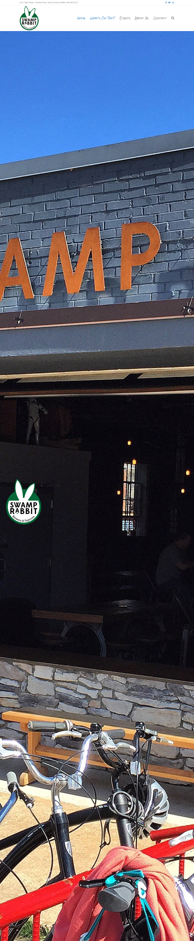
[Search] (171, 18)
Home (81, 18)
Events (125, 18)
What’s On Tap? (102, 18)
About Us (142, 18)
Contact (160, 18)
